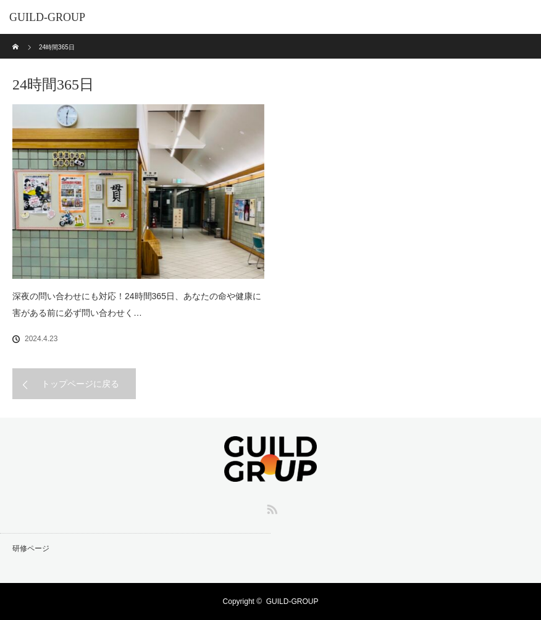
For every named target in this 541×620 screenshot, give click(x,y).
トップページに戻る (80, 384)
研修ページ (30, 548)
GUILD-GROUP (47, 17)
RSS (270, 507)
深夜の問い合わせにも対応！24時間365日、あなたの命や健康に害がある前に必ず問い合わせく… (136, 304)
